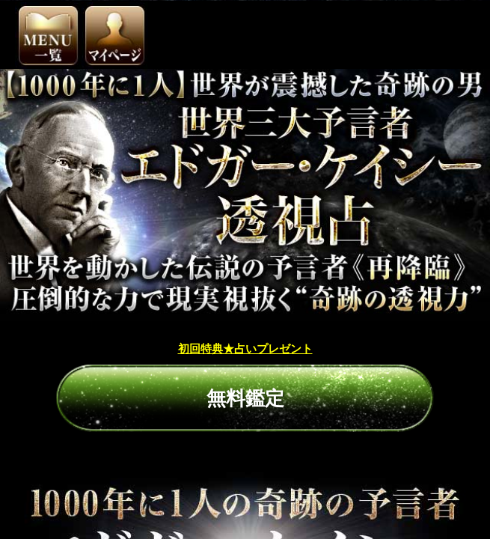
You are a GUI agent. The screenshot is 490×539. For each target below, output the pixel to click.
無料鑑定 (245, 339)
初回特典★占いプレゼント (245, 289)
